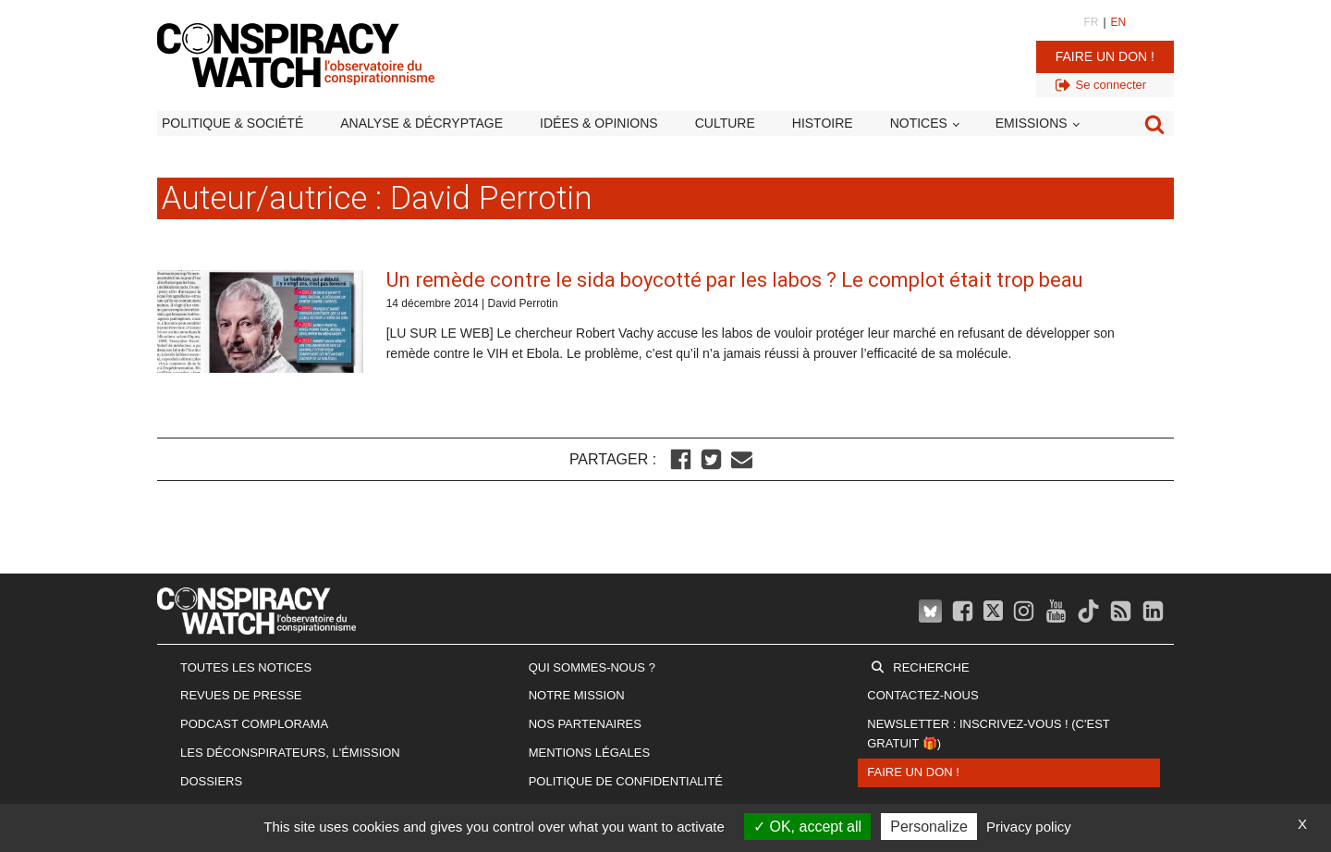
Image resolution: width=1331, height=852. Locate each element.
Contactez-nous (922, 695)
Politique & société (232, 123)
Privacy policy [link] (1028, 826)
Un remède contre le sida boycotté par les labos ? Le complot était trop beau (734, 279)
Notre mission (577, 695)
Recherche (931, 667)
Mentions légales (589, 752)
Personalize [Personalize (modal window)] (929, 826)
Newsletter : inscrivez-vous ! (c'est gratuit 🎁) (988, 733)
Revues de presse (241, 695)
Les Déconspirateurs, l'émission (290, 752)
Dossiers (211, 781)
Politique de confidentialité (626, 781)
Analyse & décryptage (421, 123)
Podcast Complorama (254, 724)
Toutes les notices (245, 667)
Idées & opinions (599, 123)
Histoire (822, 123)
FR (1090, 22)
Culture (725, 123)
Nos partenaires (585, 724)
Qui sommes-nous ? (592, 667)
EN (1119, 22)
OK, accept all (807, 826)
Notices (918, 123)
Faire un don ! (1105, 56)
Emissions (1031, 123)
